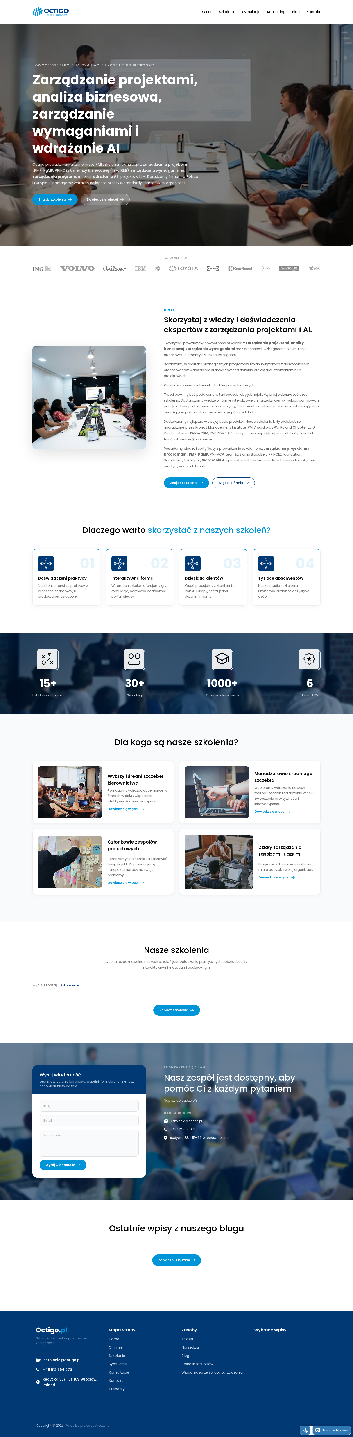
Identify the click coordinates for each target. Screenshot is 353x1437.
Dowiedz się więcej (105, 199)
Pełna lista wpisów (197, 1364)
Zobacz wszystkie (176, 1260)
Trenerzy (117, 1389)
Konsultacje (119, 1372)
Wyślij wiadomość (63, 1172)
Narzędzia (190, 1347)
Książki (187, 1339)
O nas (207, 11)
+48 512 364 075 (180, 1136)
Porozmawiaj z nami (331, 1430)
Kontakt (313, 11)
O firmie (116, 1347)
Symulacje (251, 11)
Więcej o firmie (233, 490)
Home (114, 1339)
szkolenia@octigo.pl (183, 1128)
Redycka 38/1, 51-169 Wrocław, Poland (196, 1145)
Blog (296, 11)
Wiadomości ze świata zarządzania (212, 1372)
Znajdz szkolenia (55, 199)
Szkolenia (227, 11)
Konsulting (276, 11)
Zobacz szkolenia (176, 1017)
